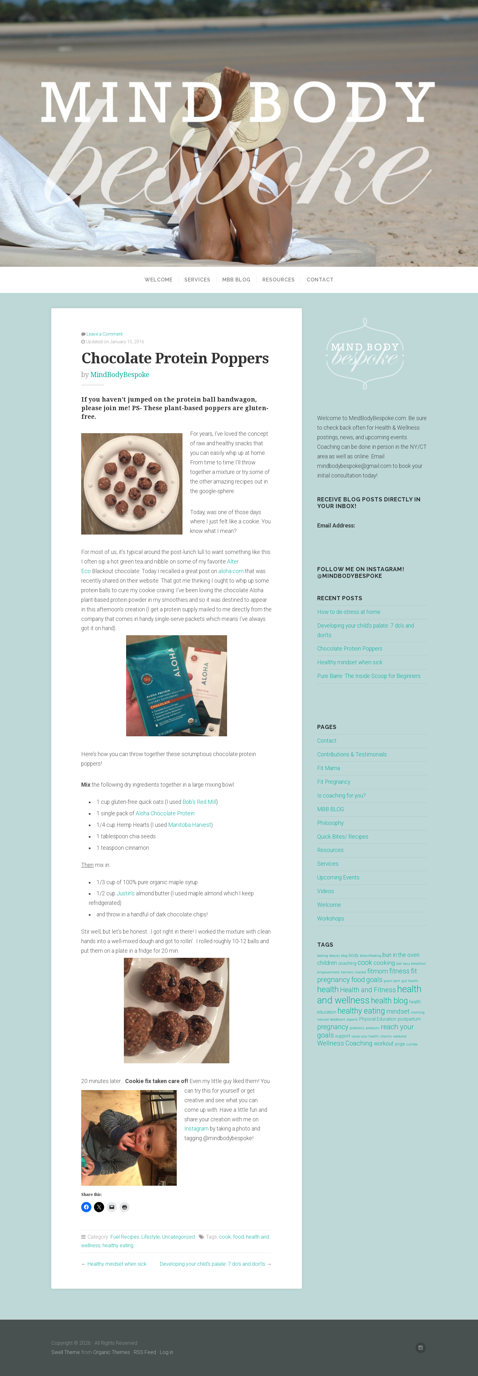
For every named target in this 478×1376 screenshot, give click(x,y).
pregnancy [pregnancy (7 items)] (332, 1027)
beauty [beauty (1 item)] (334, 956)
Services (197, 280)
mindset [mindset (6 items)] (398, 1011)
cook (225, 1237)
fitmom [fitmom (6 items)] (377, 971)
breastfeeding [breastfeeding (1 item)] (370, 956)
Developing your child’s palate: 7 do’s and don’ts (212, 1264)
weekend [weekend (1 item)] (399, 1036)
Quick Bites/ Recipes (342, 837)
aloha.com (231, 571)
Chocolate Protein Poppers (349, 648)
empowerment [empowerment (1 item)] (328, 972)
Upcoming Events (338, 877)
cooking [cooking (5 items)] (384, 962)
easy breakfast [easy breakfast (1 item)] (414, 964)
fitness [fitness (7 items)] (399, 971)
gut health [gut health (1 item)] (410, 981)
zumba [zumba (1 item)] (411, 1044)
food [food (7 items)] (358, 980)
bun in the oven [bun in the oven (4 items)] (400, 955)
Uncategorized (178, 1237)
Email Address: (336, 525)
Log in (166, 1352)
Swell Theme (65, 1352)
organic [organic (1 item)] (352, 1019)
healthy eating (118, 1245)
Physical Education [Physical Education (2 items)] (377, 1019)
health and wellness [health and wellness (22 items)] (369, 995)
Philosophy (330, 823)
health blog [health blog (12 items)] (389, 1000)
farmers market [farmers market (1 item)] (353, 972)
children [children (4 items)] (327, 963)
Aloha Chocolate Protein (166, 813)
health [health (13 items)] (328, 989)
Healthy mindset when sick (117, 1264)
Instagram (197, 1128)
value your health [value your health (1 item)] (365, 1036)
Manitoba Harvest (189, 825)
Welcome (159, 280)
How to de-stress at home (349, 612)
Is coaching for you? (341, 795)
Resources (278, 280)
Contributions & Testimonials (352, 754)
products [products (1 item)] (373, 1028)
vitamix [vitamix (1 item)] (386, 1036)
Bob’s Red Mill (199, 802)
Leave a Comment (105, 334)
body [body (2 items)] (354, 955)
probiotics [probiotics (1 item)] (357, 1028)
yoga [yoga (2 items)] (400, 1043)
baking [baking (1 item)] (322, 956)
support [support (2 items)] (342, 1035)
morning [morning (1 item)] (417, 1012)
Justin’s (126, 893)
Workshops (330, 918)
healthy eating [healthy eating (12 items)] (361, 1011)
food (238, 1237)
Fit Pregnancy (333, 782)
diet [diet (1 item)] (399, 964)
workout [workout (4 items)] (384, 1043)
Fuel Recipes (125, 1237)
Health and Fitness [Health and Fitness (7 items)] (368, 990)
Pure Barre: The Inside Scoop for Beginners (369, 676)
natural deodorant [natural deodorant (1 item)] (331, 1019)
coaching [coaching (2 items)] (347, 963)
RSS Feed (145, 1352)
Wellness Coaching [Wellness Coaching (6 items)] (345, 1043)
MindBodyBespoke (119, 375)
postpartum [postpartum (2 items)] (409, 1019)
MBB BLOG (236, 280)
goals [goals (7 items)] (374, 980)
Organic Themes (111, 1352)
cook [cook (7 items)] (365, 962)
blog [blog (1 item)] (344, 956)
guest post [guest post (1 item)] (392, 981)
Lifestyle (150, 1237)
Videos (325, 891)
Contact (320, 280)
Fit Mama (328, 768)
